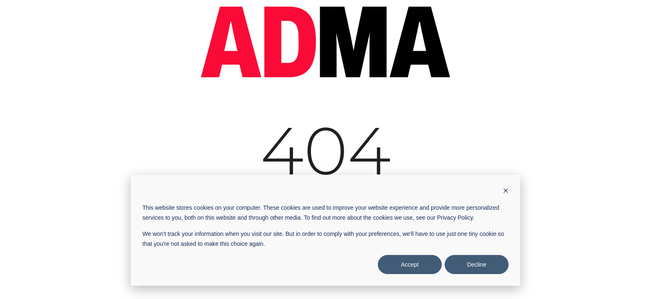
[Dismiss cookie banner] (506, 191)
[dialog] (325, 230)
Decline (477, 264)
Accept (410, 264)
